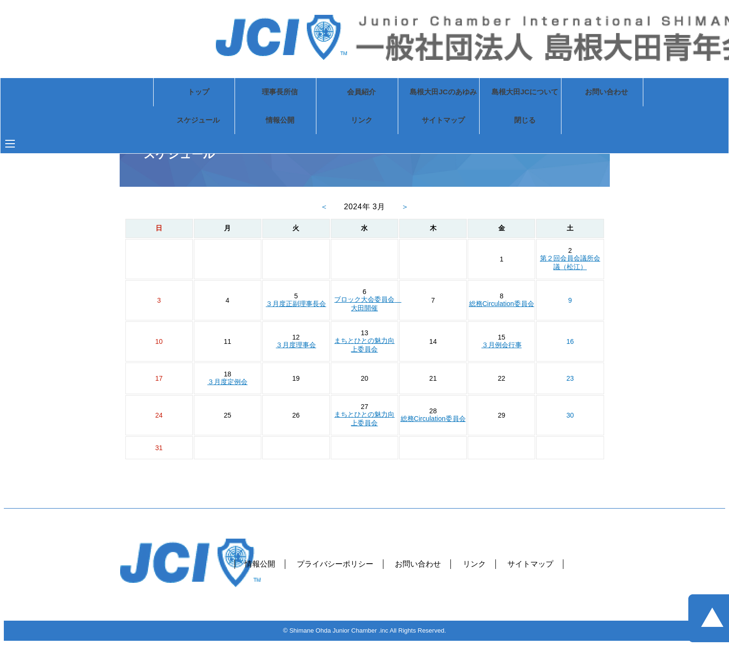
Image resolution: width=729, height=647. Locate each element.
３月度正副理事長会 (296, 303)
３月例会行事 (502, 345)
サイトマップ (405, 121)
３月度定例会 (227, 382)
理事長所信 (242, 93)
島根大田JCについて (486, 93)
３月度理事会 (296, 345)
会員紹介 (323, 93)
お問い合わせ (568, 93)
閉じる (486, 121)
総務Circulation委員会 (501, 303)
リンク (323, 121)
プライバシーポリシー (335, 564)
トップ (160, 93)
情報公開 (241, 121)
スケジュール (160, 121)
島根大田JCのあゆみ (405, 93)
